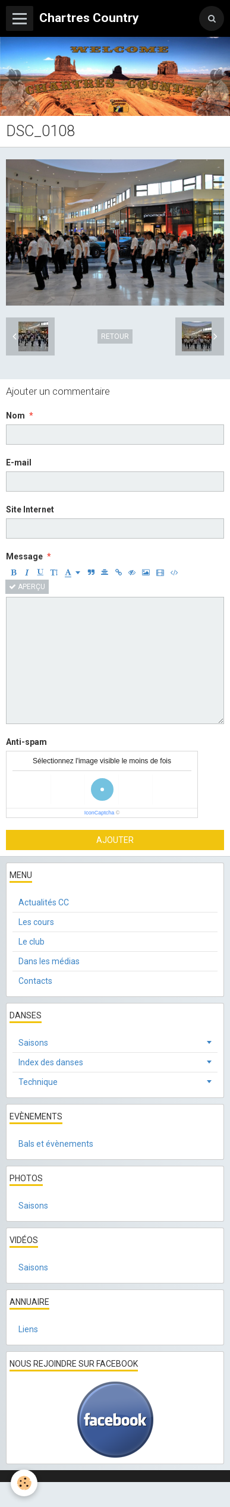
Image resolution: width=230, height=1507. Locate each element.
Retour (115, 336)
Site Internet (30, 509)
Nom (15, 415)
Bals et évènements (55, 1144)
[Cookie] (24, 1483)
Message (24, 556)
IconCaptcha (99, 813)
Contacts (35, 981)
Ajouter (115, 840)
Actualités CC (43, 902)
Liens (28, 1329)
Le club (31, 941)
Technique (38, 1082)
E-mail (18, 462)
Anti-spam (26, 742)
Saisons (33, 1042)
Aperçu (27, 587)
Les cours (36, 922)
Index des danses (50, 1062)
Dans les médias (49, 961)
